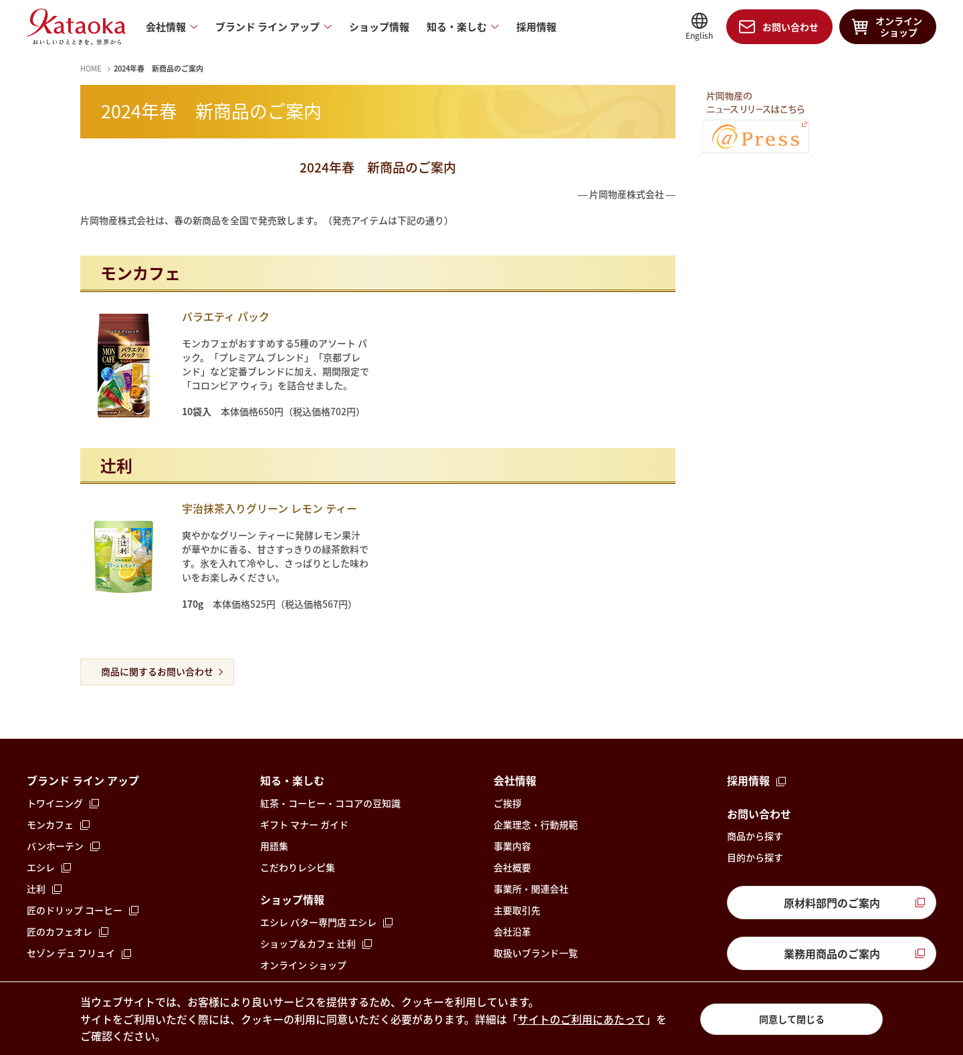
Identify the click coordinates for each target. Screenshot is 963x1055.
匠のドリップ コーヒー (74, 910)
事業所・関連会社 (531, 888)
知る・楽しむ (457, 27)
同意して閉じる (791, 1019)
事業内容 (512, 845)
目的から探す (755, 857)
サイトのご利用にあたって (581, 1019)
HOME (91, 68)
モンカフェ (50, 824)
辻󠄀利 (36, 888)
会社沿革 (512, 931)
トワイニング (55, 803)
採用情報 (536, 27)
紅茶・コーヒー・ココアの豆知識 (330, 803)
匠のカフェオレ (59, 931)
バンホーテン (55, 845)
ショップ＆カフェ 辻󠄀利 (308, 943)
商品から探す (755, 835)
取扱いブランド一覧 (536, 952)
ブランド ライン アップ (267, 27)
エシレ (41, 867)
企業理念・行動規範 (536, 824)
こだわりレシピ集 (297, 867)
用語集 (274, 845)
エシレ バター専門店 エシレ (318, 922)
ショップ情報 (379, 27)
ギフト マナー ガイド (304, 824)
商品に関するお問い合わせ (157, 671)
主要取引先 (517, 910)
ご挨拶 (508, 803)
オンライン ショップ (303, 964)
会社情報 (166, 27)
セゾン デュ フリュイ (71, 952)
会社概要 (512, 867)
